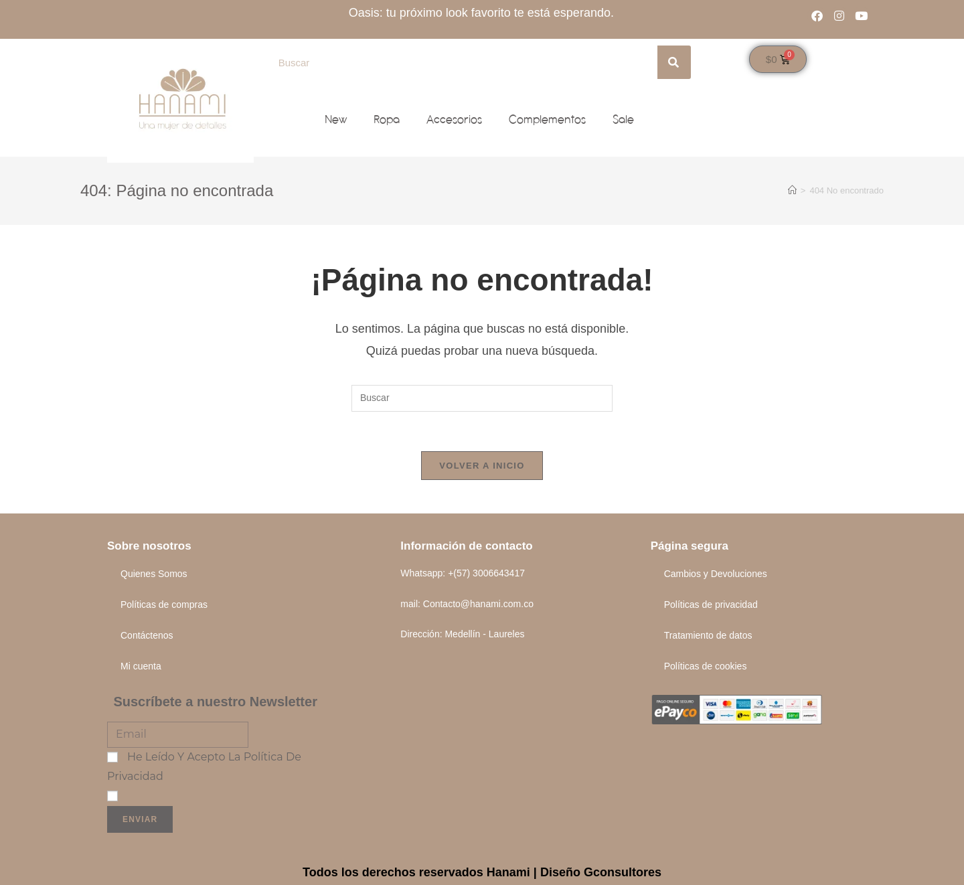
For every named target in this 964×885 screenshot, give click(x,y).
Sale (623, 119)
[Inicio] (792, 190)
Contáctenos (146, 636)
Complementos (547, 119)
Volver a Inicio (481, 466)
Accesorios (454, 119)
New (336, 119)
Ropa (387, 119)
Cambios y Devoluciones (715, 574)
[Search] (674, 62)
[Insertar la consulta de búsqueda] (482, 398)
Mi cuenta (140, 666)
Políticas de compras (164, 605)
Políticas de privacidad (711, 605)
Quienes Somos (153, 574)
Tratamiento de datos (708, 636)
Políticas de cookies (705, 666)
